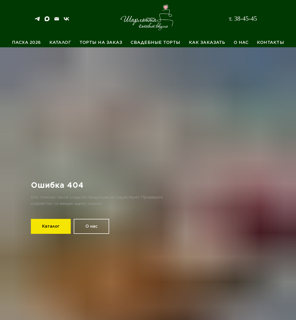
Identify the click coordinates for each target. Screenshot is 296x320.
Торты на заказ (100, 42)
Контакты (270, 42)
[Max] (47, 20)
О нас (241, 42)
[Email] (57, 20)
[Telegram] (37, 20)
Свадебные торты (155, 42)
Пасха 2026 (26, 42)
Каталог (60, 42)
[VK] (66, 20)
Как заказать (207, 42)
